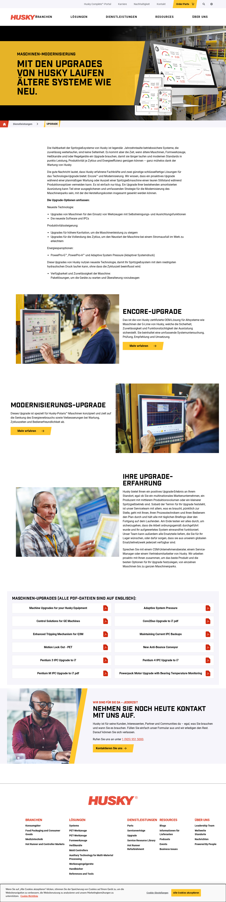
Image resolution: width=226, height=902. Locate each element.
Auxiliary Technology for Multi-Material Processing (91, 857)
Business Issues (169, 849)
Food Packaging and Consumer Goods (42, 832)
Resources (168, 820)
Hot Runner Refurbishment (135, 847)
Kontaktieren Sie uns (109, 748)
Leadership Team (204, 825)
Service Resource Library (141, 840)
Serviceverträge (136, 830)
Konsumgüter (33, 825)
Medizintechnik (34, 839)
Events (163, 844)
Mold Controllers (78, 850)
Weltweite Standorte (200, 832)
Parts (130, 825)
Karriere (122, 4)
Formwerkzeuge (78, 840)
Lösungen (77, 820)
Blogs (163, 825)
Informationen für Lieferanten (169, 832)
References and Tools (81, 873)
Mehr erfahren (139, 346)
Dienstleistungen (22, 124)
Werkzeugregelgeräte (81, 863)
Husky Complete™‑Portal (97, 4)
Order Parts (182, 4)
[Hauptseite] (3, 123)
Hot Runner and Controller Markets (44, 844)
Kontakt (161, 4)
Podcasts (165, 839)
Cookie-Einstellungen (157, 892)
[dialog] (113, 893)
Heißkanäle (75, 845)
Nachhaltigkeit (142, 4)
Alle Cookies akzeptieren (186, 892)
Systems (74, 825)
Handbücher (76, 868)
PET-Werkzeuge (78, 830)
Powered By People (205, 844)
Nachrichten (202, 839)
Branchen (33, 820)
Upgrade (52, 123)
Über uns (202, 820)
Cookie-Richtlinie (29, 896)
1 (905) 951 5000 (132, 739)
